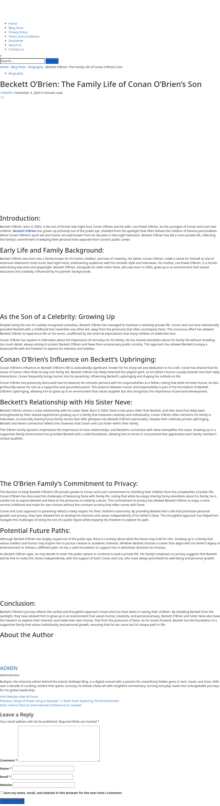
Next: (41, 705)
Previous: (59, 701)
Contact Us (16, 49)
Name (5, 768)
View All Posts (28, 697)
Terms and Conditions (24, 36)
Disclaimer (16, 41)
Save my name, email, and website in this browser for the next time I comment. (63, 793)
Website (6, 785)
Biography (35, 67)
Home (13, 23)
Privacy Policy (18, 32)
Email (5, 777)
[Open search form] (1, 56)
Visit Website (9, 697)
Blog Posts (16, 28)
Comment (8, 760)
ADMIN (7, 93)
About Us (15, 45)
